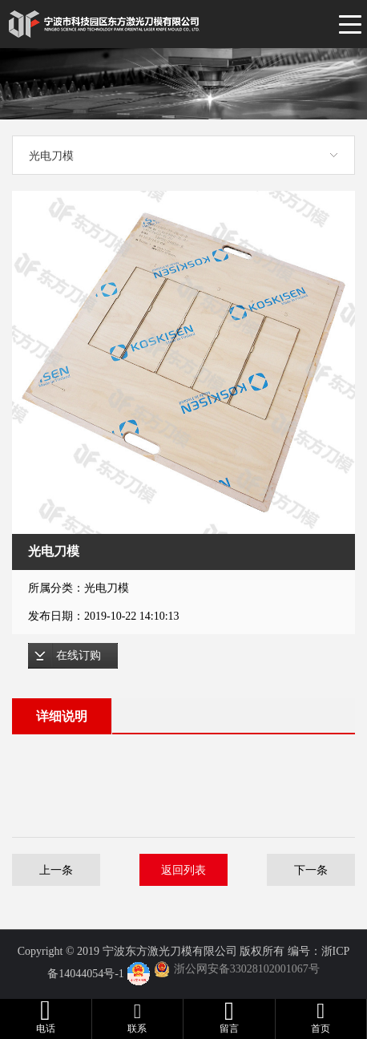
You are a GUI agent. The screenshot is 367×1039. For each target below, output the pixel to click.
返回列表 (183, 869)
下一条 (311, 869)
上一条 (56, 869)
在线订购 (78, 655)
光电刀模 (51, 155)
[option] (183, 362)
